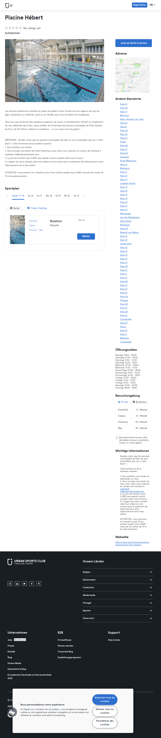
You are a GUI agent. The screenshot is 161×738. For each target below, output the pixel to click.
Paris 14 (123, 198)
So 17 (39, 196)
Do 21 (76, 196)
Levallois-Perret (127, 183)
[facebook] (31, 583)
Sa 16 (30, 196)
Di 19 (58, 196)
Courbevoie (125, 319)
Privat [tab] (123, 402)
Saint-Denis (125, 221)
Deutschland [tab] (117, 580)
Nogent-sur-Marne (129, 232)
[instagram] (10, 583)
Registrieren (139, 5)
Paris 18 (123, 123)
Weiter (86, 236)
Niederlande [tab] (117, 595)
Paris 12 (123, 165)
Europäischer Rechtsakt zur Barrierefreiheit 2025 (29, 677)
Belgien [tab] (117, 572)
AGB (10, 706)
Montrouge (125, 214)
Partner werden (65, 646)
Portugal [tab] (117, 603)
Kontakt (11, 652)
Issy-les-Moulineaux (129, 217)
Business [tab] (139, 402)
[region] (73, 711)
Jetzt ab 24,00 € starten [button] (133, 43)
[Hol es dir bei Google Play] (41, 573)
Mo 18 (49, 196)
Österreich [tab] (117, 618)
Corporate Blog (65, 652)
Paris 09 (124, 229)
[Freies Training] (37, 208)
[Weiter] (83, 195)
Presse (11, 646)
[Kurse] (14, 208)
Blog (10, 657)
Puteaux (124, 300)
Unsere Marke (14, 663)
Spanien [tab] (117, 611)
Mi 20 (67, 196)
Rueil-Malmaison (128, 161)
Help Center (114, 640)
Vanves (123, 127)
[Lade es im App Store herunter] (18, 573)
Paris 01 (123, 134)
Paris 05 (124, 281)
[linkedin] (17, 583)
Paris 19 (123, 104)
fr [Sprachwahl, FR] (152, 4)
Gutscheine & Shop (17, 669)
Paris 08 (124, 146)
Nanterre (124, 338)
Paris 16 (123, 176)
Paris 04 (124, 297)
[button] (12, 712)
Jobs (10, 640)
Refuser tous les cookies (105, 711)
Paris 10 (123, 202)
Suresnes (124, 157)
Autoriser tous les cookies (105, 699)
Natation (56, 221)
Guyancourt (125, 244)
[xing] (38, 583)
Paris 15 (123, 149)
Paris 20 (124, 108)
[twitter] (24, 583)
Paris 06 (124, 153)
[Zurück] (7, 195)
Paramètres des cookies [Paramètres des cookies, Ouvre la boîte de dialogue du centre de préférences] (105, 723)
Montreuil (124, 168)
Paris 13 (123, 138)
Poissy (123, 142)
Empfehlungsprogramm (69, 657)
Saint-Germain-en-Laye (131, 119)
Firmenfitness (64, 640)
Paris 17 (123, 112)
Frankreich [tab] (117, 587)
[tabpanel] (132, 419)
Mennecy (124, 115)
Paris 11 (123, 274)
